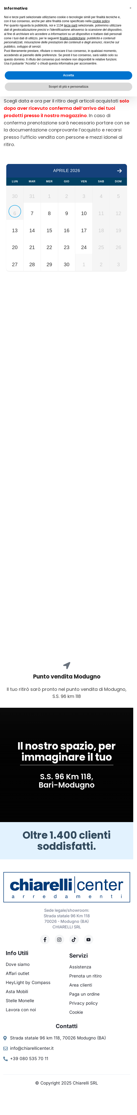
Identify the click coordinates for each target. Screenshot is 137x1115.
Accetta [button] (68, 75)
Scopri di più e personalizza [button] (68, 86)
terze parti (70, 25)
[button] (130, 8)
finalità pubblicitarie (72, 38)
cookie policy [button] (100, 21)
